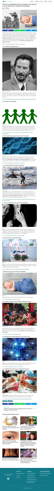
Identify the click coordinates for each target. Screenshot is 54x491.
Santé (41, 1)
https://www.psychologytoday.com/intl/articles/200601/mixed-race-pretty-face (20, 99)
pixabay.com (4, 124)
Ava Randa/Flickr (4, 227)
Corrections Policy (31, 475)
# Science (5, 401)
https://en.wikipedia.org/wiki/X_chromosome (14, 366)
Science (31, 1)
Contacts (18, 475)
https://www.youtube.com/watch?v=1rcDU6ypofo (15, 163)
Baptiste (7, 7)
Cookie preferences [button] (44, 475)
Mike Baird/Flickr (4, 189)
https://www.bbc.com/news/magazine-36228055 (14, 235)
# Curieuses (10, 401)
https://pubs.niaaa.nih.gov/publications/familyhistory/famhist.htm (18, 399)
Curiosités (37, 1)
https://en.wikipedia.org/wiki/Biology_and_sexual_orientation (17, 269)
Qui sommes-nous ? (20, 473)
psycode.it (18, 477)
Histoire (50, 1)
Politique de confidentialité (45, 473)
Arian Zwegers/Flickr (5, 326)
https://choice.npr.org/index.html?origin (13, 334)
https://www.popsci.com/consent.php (12, 299)
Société (45, 1)
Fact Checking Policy (31, 473)
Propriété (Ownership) (31, 479)
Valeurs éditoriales (31, 477)
